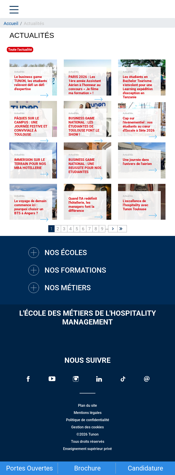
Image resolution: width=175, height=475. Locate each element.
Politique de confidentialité (87, 420)
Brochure (87, 468)
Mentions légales (88, 413)
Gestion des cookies (87, 427)
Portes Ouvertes (29, 468)
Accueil (11, 23)
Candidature (145, 468)
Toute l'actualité (20, 50)
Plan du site (87, 405)
